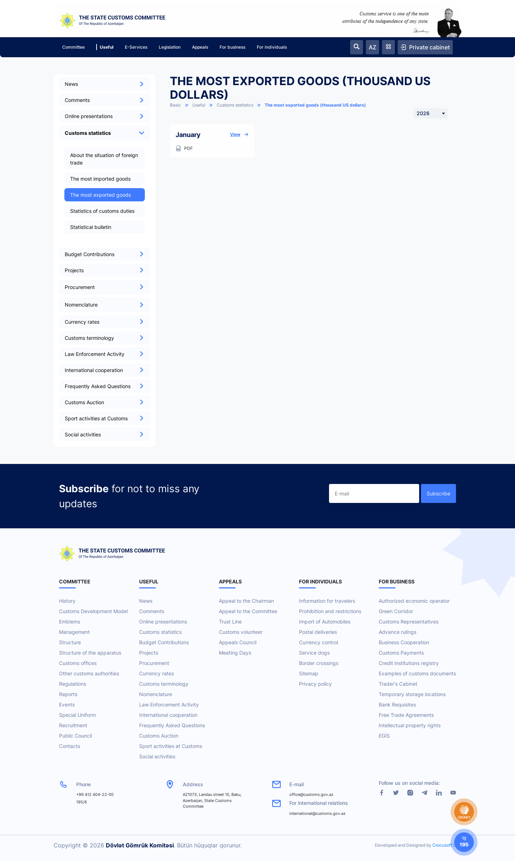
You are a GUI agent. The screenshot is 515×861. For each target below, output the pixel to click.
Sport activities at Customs (104, 418)
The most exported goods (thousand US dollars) (315, 105)
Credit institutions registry (409, 663)
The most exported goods (100, 195)
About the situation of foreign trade (104, 159)
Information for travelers (327, 601)
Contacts (69, 746)
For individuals (272, 47)
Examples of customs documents (417, 673)
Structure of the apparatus (90, 653)
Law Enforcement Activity (104, 354)
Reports (68, 694)
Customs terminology (104, 338)
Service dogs (314, 653)
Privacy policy (315, 684)
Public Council (75, 736)
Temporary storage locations (412, 694)
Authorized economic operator (414, 601)
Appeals (200, 47)
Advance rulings (397, 632)
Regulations (72, 684)
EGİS (384, 736)
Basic (175, 105)
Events (67, 704)
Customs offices (78, 663)
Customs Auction (104, 402)
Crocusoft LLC (446, 845)
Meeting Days (235, 653)
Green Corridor (396, 611)
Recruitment (73, 725)
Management (74, 632)
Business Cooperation (404, 642)
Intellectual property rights (410, 725)
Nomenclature (155, 694)
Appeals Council (237, 642)
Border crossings (318, 663)
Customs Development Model (93, 611)
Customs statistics (235, 105)
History (67, 601)
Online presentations (104, 116)
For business (232, 47)
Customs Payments (401, 653)
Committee (73, 47)
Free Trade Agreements (406, 715)
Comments (104, 100)
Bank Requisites (397, 704)
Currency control (318, 642)
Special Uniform (77, 715)
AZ (372, 47)
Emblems (69, 621)
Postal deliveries (318, 632)
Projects (104, 270)
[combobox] (430, 113)
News (104, 84)
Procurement (154, 663)
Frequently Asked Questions (104, 386)
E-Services (136, 47)
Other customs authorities (89, 673)
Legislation (170, 47)
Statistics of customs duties (102, 211)
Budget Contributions (104, 254)
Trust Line (230, 621)
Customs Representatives (408, 621)
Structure (70, 642)
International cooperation (104, 370)
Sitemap (308, 673)
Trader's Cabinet (398, 684)
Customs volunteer (241, 632)
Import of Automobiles (324, 621)
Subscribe (438, 493)
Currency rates (104, 322)
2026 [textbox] (423, 113)
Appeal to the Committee (248, 611)
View (239, 134)
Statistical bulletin (90, 227)
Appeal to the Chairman (246, 601)
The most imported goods (100, 179)
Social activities (104, 434)
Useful (104, 47)
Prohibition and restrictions (330, 611)
